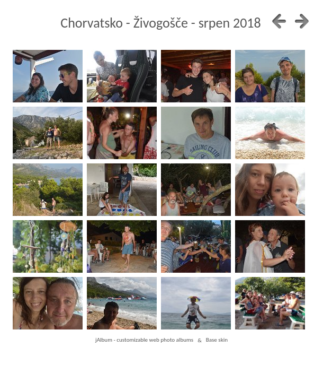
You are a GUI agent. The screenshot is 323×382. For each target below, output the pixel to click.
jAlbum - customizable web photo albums (144, 340)
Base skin (217, 340)
